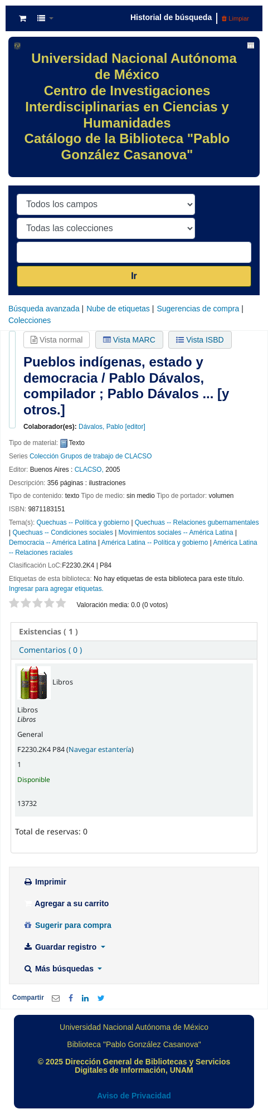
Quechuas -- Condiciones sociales (62, 532)
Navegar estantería (100, 749)
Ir (134, 276)
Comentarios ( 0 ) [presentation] (50, 649)
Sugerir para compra (67, 925)
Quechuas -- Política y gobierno (83, 522)
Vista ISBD (199, 339)
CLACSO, (89, 469)
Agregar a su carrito (66, 903)
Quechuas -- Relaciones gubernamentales (197, 522)
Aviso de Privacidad (134, 1095)
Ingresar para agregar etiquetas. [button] (56, 589)
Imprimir (44, 881)
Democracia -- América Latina (52, 542)
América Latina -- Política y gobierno (154, 542)
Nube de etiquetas (118, 308)
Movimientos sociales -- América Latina (176, 532)
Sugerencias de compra (198, 308)
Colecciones (29, 320)
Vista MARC (129, 339)
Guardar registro (61, 946)
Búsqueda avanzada (44, 308)
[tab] (134, 631)
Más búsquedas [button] (59, 968)
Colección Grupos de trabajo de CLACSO (91, 456)
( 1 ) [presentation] (48, 631)
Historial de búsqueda (171, 17)
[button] (22, 18)
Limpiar (235, 18)
